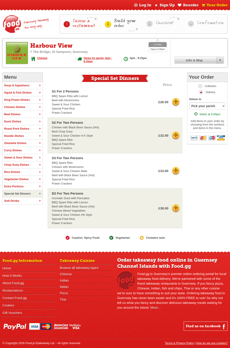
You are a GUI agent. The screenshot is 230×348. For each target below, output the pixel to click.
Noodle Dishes (22, 136)
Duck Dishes (22, 121)
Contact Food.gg (14, 298)
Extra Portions (22, 186)
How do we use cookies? (212, 343)
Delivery (210, 92)
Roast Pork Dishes (22, 128)
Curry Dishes (22, 150)
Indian (64, 280)
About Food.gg (13, 283)
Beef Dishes (22, 114)
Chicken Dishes (22, 107)
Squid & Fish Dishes (22, 92)
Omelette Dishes (22, 143)
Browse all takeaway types (79, 268)
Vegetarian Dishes (22, 179)
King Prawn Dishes (22, 100)
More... (155, 307)
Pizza (64, 293)
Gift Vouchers (12, 313)
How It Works (12, 275)
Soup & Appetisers (22, 85)
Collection (210, 86)
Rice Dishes (22, 172)
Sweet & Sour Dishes (22, 157)
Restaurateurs (12, 290)
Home (6, 268)
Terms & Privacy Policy (179, 343)
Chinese (42, 58)
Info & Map (194, 60)
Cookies (8, 305)
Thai (63, 299)
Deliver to (195, 99)
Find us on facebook (206, 326)
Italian (64, 287)
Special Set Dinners (22, 193)
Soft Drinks (22, 201)
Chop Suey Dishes (22, 165)
